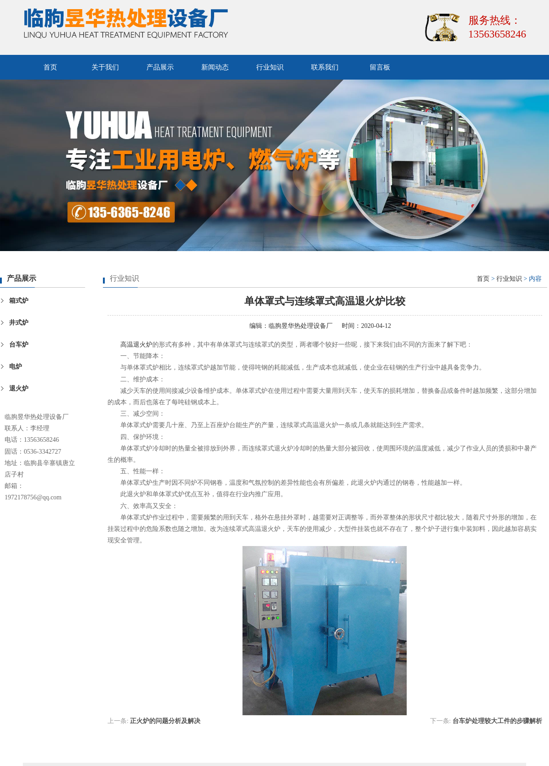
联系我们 (325, 67)
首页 (50, 67)
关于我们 (105, 67)
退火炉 (18, 388)
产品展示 (160, 67)
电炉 (15, 366)
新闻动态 (215, 67)
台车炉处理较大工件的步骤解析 (497, 721)
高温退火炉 (136, 344)
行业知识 (270, 67)
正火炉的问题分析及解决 (165, 721)
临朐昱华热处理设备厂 (301, 325)
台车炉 (18, 344)
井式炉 (18, 322)
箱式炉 (18, 300)
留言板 (380, 67)
